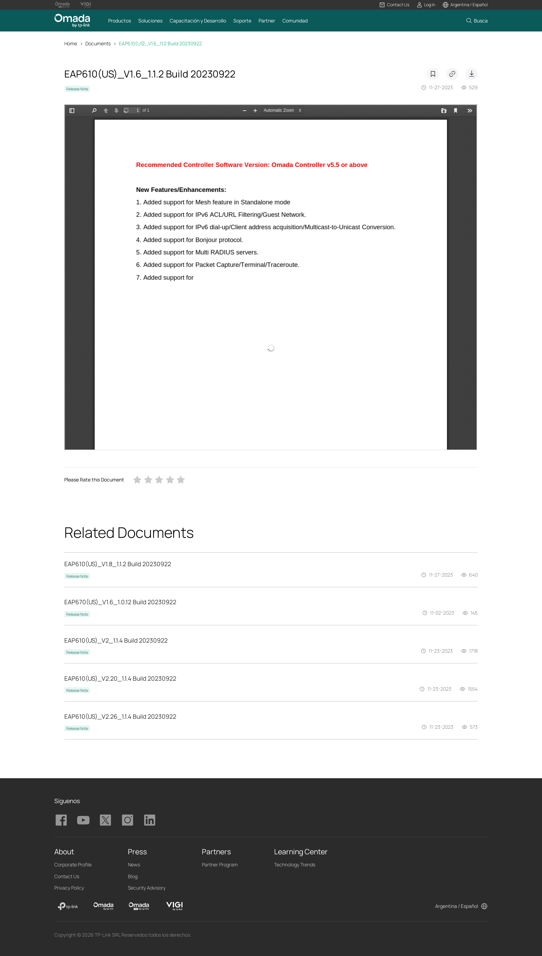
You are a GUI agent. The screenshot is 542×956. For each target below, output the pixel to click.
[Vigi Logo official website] (85, 5)
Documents (98, 43)
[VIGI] (174, 906)
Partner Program (220, 864)
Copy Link (452, 74)
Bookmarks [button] (433, 74)
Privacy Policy (69, 887)
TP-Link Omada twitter (105, 820)
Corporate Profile (73, 864)
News (134, 864)
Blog (133, 876)
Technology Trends (294, 864)
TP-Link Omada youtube (83, 820)
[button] (394, 5)
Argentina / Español (456, 906)
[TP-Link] (68, 906)
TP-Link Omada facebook (61, 820)
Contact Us (66, 876)
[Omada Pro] (138, 906)
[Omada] (103, 906)
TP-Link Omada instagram (127, 820)
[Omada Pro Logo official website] (62, 5)
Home (70, 43)
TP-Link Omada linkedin (150, 820)
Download (472, 74)
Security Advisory (147, 887)
